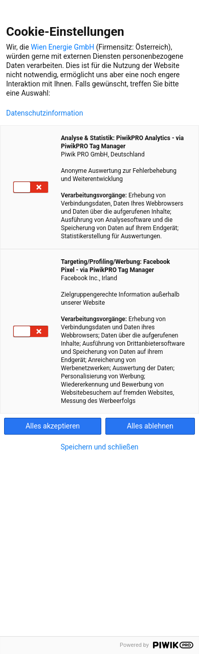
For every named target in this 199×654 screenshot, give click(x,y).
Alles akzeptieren (53, 426)
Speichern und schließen (99, 447)
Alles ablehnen (150, 426)
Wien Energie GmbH (62, 47)
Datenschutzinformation (44, 113)
